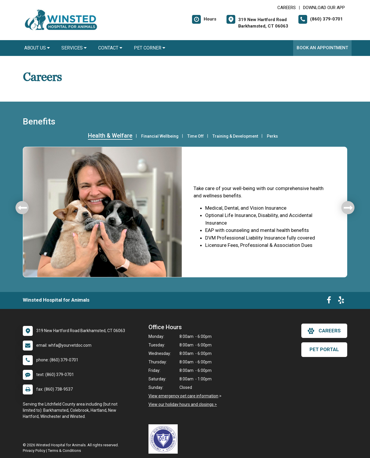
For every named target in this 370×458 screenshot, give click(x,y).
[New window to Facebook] (329, 301)
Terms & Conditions (64, 450)
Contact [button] (110, 48)
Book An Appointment (322, 47)
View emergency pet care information (183, 396)
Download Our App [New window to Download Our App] (324, 7)
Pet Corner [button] (149, 48)
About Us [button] (37, 48)
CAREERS (286, 7)
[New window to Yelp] (341, 301)
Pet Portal (324, 349)
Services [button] (74, 48)
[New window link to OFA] (164, 439)
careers (324, 331)
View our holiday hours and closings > (182, 404)
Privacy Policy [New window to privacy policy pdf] (34, 450)
